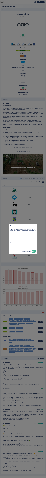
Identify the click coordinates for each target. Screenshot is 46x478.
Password (12, 242)
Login (33, 251)
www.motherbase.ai (31, 234)
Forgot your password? (26, 251)
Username (12, 238)
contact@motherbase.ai (23, 231)
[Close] (35, 225)
